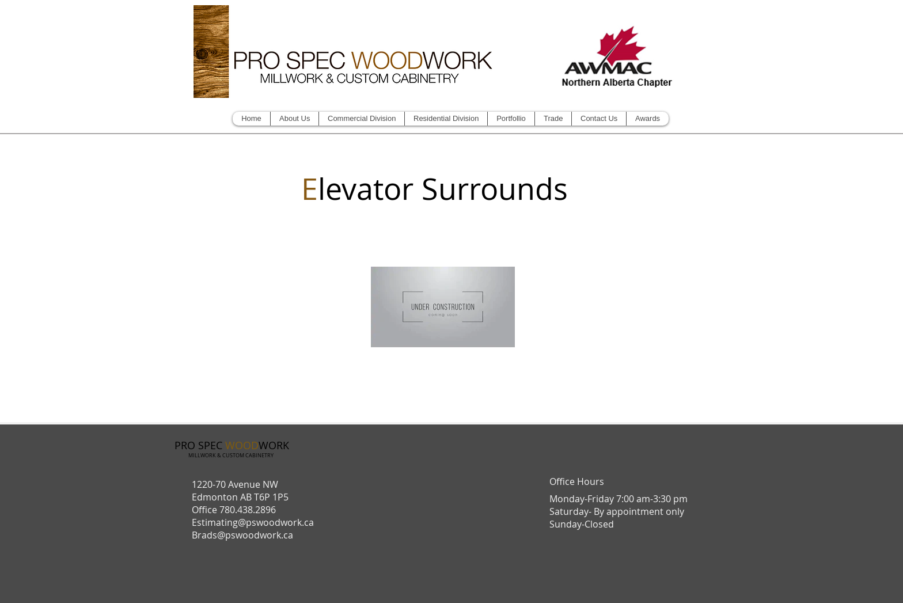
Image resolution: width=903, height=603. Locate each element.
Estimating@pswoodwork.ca (253, 522)
